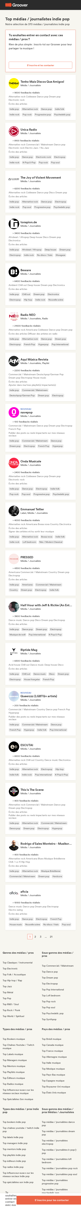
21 (51, 936)
